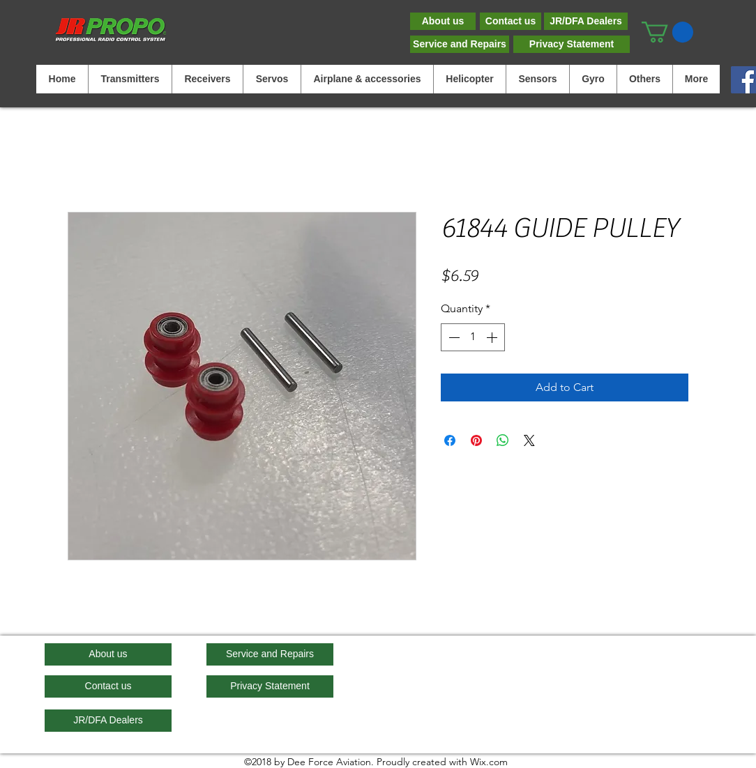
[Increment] (493, 337)
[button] (667, 32)
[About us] (443, 21)
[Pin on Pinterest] (476, 440)
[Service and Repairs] (459, 44)
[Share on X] (529, 440)
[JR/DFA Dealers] (586, 21)
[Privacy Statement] (571, 44)
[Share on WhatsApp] (502, 440)
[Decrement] (452, 337)
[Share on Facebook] (449, 440)
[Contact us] (510, 21)
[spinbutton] (472, 337)
